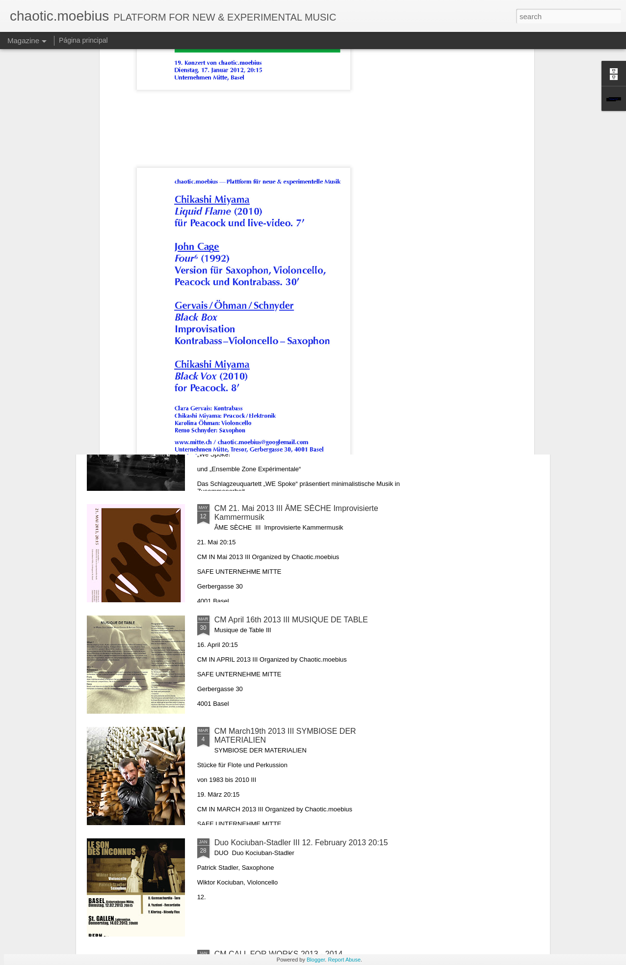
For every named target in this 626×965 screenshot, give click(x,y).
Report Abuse (344, 960)
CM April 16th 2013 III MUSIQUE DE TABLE (291, 620)
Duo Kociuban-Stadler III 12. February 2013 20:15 (301, 842)
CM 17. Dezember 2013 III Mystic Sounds (260, 318)
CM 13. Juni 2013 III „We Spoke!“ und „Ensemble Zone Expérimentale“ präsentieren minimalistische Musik (301, 406)
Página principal (83, 40)
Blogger (316, 960)
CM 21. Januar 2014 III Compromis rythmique (144, 318)
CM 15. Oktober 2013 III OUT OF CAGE (489, 318)
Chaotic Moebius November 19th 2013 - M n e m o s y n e (375, 323)
